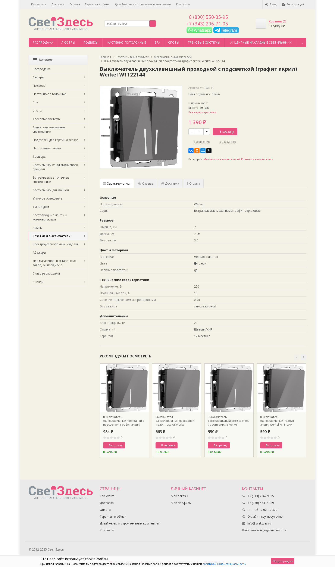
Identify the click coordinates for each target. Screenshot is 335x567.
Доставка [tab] (170, 183)
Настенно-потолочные (126, 42)
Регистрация (293, 4)
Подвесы (90, 42)
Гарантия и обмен (97, 4)
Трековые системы (204, 42)
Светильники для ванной (51, 190)
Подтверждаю (283, 561)
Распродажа (43, 42)
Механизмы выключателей (222, 159)
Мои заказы (179, 496)
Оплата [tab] (193, 183)
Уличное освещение (47, 198)
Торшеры (39, 156)
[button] (297, 357)
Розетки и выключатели (257, 159)
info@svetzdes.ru (259, 523)
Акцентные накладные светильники (261, 42)
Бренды (38, 282)
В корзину (224, 131)
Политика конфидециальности (264, 530)
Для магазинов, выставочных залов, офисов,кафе (54, 263)
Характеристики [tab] (117, 183)
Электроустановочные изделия (55, 244)
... (302, 42)
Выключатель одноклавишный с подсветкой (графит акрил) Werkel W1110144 (229, 420)
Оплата (75, 4)
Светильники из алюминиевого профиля (55, 167)
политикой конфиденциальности (224, 564)
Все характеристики (202, 112)
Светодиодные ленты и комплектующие (50, 217)
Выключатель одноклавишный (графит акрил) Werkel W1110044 (277, 420)
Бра (157, 42)
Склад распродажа (46, 273)
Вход (270, 4)
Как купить (38, 4)
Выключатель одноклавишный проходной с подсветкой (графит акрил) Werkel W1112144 (123, 420)
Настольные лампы (47, 148)
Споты (173, 42)
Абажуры (39, 252)
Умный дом (41, 207)
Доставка (58, 4)
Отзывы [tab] (146, 183)
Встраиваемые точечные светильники (51, 179)
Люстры (68, 42)
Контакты (183, 4)
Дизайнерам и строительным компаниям (143, 4)
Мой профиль (181, 503)
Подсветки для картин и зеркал (55, 140)
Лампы (37, 228)
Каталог (43, 59)
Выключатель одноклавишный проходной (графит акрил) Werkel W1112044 (175, 420)
